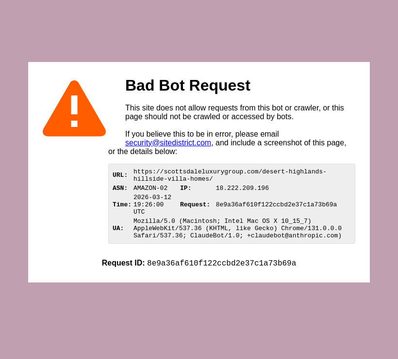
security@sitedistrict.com (168, 143)
